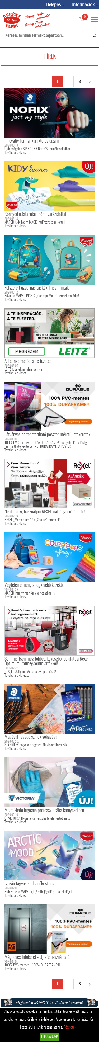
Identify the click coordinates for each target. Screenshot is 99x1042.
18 (79, 82)
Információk (83, 4)
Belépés (53, 4)
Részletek (70, 1027)
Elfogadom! (49, 1037)
